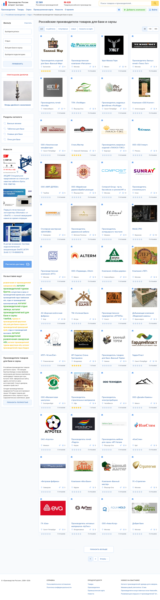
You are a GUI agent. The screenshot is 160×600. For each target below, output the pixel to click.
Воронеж (137, 235)
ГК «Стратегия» (139, 481)
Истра (74, 319)
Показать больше (98, 549)
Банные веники (14, 122)
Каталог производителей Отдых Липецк (15, 301)
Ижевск (106, 235)
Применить (17, 64)
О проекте (69, 10)
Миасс (105, 67)
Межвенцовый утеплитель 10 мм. (134, 587)
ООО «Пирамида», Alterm (82, 271)
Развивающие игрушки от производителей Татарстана (140, 594)
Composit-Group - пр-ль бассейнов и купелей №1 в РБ (114, 188)
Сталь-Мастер (77, 145)
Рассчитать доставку (18, 259)
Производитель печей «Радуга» (81, 440)
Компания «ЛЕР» (139, 271)
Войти (153, 10)
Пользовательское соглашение (59, 584)
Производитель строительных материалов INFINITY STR (83, 399)
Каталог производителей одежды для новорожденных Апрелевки (140, 584)
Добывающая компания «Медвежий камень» (143, 314)
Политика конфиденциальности (59, 587)
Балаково (45, 67)
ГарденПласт (138, 355)
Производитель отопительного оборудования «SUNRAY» (143, 188)
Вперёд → (104, 559)
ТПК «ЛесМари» (78, 103)
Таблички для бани (15, 127)
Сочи (135, 193)
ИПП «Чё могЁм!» (48, 355)
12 (124, 193)
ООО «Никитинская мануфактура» (49, 146)
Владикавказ (77, 529)
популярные (63, 29)
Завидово (46, 487)
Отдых (29, 15)
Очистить (28, 23)
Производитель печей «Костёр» (50, 104)
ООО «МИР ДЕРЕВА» (50, 187)
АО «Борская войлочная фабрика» (51, 314)
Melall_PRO (137, 229)
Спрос (29, 10)
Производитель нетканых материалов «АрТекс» (82, 524)
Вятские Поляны (78, 235)
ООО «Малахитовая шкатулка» (49, 398)
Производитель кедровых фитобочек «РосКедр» (113, 104)
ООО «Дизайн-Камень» (142, 397)
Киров (74, 445)
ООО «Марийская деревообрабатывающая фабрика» (82, 188)
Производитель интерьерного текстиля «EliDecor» (112, 230)
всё (41, 29)
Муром (75, 487)
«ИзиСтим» (137, 439)
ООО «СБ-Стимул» (140, 145)
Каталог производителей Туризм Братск (16, 283)
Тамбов (45, 193)
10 (124, 67)
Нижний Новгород (79, 151)
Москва (75, 67)
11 (63, 109)
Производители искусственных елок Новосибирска (140, 590)
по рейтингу (50, 29)
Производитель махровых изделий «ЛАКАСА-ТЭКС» (113, 146)
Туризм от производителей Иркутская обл (14, 316)
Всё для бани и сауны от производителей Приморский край (15, 322)
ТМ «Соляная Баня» (80, 313)
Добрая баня (138, 523)
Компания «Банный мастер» (110, 482)
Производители (8, 10)
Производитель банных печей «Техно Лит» (142, 62)
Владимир (76, 361)
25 (63, 319)
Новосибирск (47, 109)
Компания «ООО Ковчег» (143, 103)
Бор (43, 319)
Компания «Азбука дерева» (114, 271)
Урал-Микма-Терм (110, 60)
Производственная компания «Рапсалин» (81, 62)
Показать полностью (17, 397)
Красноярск (138, 319)
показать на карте (86, 29)
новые (73, 29)
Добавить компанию (136, 10)
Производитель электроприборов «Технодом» (110, 399)
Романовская (47, 361)
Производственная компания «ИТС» (49, 272)
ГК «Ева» (45, 523)
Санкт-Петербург (109, 109)
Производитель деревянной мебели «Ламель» (80, 230)
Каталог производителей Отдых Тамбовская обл (17, 292)
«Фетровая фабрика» (50, 481)
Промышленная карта (43, 10)
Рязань (136, 151)
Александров (138, 109)
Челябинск (107, 403)
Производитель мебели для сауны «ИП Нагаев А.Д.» (112, 441)
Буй (135, 445)
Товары (20, 10)
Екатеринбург (47, 403)
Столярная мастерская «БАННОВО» (51, 230)
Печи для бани (13, 138)
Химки (105, 361)
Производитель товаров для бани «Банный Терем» (113, 356)
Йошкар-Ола (77, 109)
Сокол (105, 319)
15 (155, 361)
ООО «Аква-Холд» (109, 523)
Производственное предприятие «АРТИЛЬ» (112, 314)
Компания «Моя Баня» (81, 481)
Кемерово (46, 235)
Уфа (74, 403)
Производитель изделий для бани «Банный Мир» (52, 62)
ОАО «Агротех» (47, 439)
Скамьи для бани (15, 133)
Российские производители (15, 15)
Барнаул (106, 151)
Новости (59, 10)
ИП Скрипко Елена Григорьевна (79, 356)
